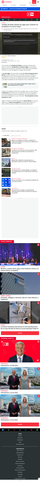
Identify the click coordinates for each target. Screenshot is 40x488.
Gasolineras (15, 188)
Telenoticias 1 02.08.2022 (20, 351)
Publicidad (20, 459)
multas (13, 158)
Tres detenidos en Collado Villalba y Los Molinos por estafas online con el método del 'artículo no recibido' (6, 172)
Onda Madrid (23, 5)
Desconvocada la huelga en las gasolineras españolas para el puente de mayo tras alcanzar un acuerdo (6, 192)
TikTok (19, 19)
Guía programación (20, 444)
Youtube (31, 19)
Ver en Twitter (8, 430)
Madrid (3, 22)
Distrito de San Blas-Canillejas (19, 138)
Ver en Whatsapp (37, 430)
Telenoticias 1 (4, 363)
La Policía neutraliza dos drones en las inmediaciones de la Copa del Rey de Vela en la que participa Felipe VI (20, 312)
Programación (33, 5)
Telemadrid (20, 437)
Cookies (20, 476)
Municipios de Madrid (15, 131)
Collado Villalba (16, 168)
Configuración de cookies (20, 478)
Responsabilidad (20, 452)
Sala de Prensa (20, 450)
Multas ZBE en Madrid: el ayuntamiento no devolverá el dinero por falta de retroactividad (6, 162)
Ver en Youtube (31, 430)
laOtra (20, 442)
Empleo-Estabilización (20, 463)
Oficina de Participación (20, 470)
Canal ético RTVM (20, 467)
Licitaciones (20, 465)
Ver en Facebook (3, 430)
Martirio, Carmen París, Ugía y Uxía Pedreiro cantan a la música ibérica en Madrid (20, 254)
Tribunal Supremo (5, 295)
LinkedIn (26, 19)
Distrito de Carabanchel (18, 148)
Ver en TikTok (20, 430)
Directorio (20, 457)
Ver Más (20, 333)
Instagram (14, 19)
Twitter (8, 19)
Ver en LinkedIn (25, 430)
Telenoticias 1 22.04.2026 (20, 378)
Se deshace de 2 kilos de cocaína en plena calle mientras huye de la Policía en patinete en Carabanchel (6, 152)
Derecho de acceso (20, 461)
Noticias (5, 5)
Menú (38, 2)
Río (26, 131)
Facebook (3, 19)
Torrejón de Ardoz (6, 131)
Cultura (3, 266)
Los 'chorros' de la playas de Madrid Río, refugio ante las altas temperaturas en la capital (5, 85)
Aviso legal (20, 474)
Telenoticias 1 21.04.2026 (20, 405)
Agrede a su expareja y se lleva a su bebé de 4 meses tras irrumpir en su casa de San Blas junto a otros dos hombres (6, 142)
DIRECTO (5, 8)
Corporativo (20, 448)
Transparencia (20, 454)
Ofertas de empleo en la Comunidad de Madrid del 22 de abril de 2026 (6, 182)
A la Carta (13, 5)
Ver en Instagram (14, 430)
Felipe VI (3, 324)
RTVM (20, 433)
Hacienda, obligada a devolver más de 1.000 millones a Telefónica (20, 283)
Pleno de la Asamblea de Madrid (18, 8)
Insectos (23, 131)
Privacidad (20, 472)
